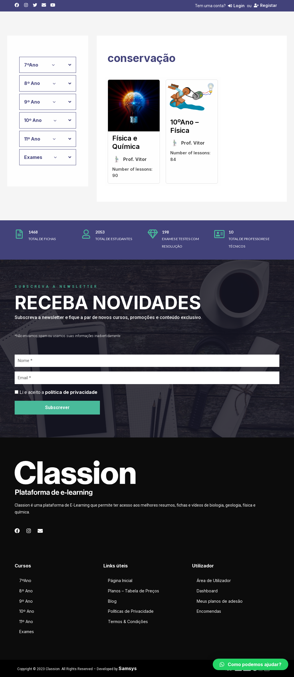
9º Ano (26, 601)
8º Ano (26, 590)
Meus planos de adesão (220, 601)
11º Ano (26, 621)
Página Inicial (120, 580)
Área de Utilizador (214, 580)
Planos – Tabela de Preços (133, 590)
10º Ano (26, 611)
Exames (26, 631)
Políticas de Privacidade (131, 611)
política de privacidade (71, 392)
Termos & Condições (128, 621)
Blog (112, 601)
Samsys (128, 668)
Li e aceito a (58, 392)
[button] (250, 664)
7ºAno (25, 580)
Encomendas (209, 611)
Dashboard (207, 590)
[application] (52, 65)
